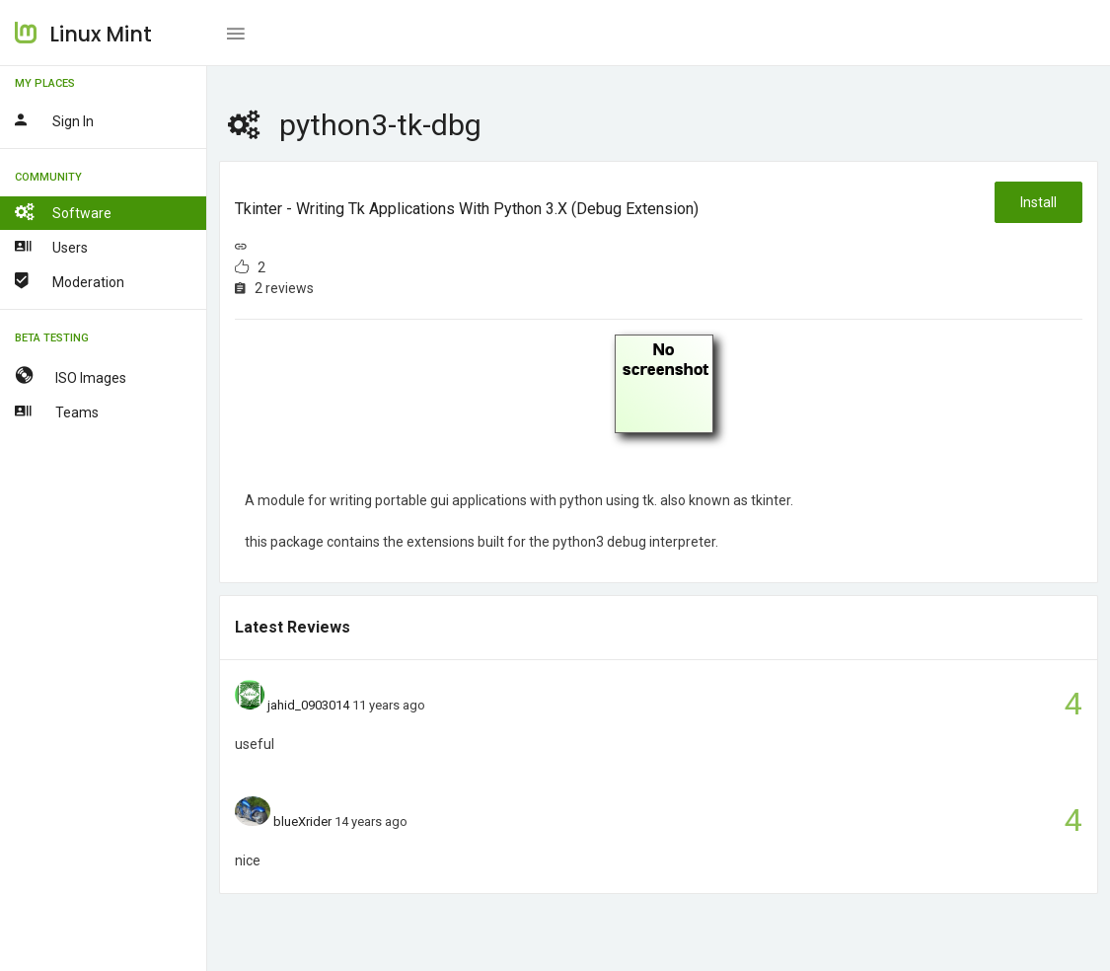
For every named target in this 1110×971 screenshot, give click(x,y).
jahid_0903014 (308, 705)
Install (1038, 202)
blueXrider (302, 821)
